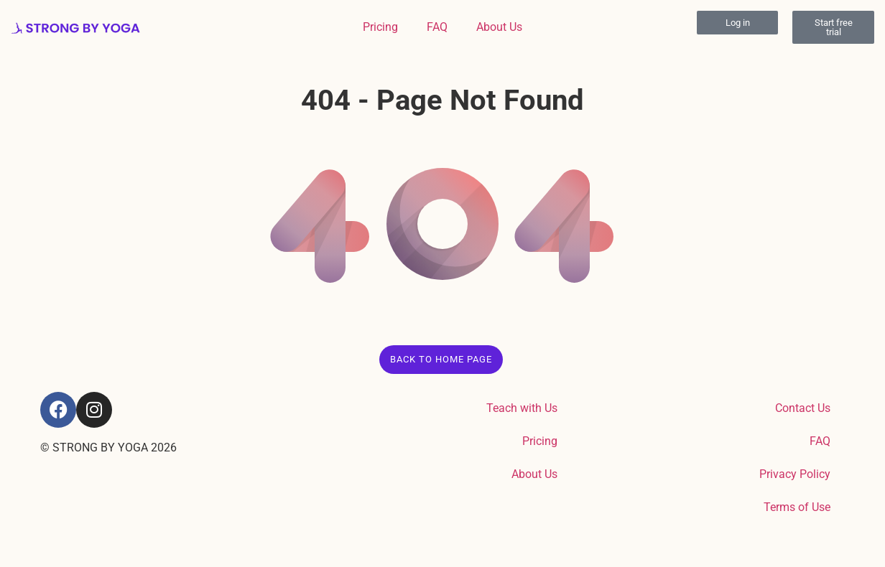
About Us (499, 27)
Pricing (380, 27)
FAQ (437, 27)
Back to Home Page (441, 359)
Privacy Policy (794, 474)
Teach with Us (521, 408)
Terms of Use (797, 507)
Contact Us (802, 408)
